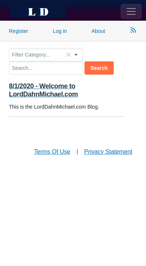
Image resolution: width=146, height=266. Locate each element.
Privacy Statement (108, 152)
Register (18, 31)
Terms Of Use (52, 152)
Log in (60, 31)
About (98, 31)
